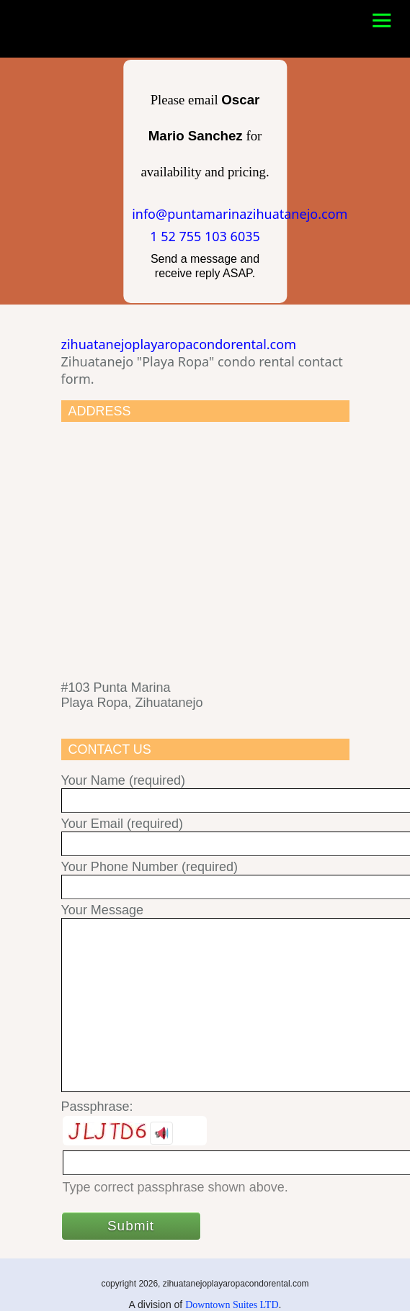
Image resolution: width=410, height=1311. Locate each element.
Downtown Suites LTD (231, 1304)
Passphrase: (97, 1106)
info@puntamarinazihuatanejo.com (239, 213)
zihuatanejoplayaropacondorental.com (178, 344)
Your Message (205, 999)
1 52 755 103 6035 (205, 236)
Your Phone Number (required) (205, 877)
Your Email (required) (205, 834)
